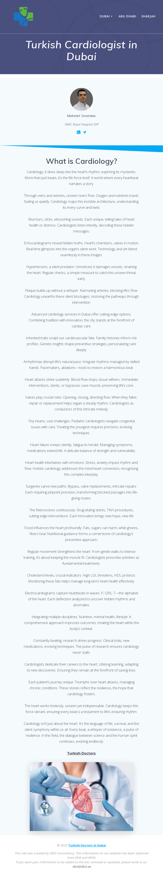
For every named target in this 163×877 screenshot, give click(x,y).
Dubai (105, 16)
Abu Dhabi (127, 16)
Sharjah (148, 16)
